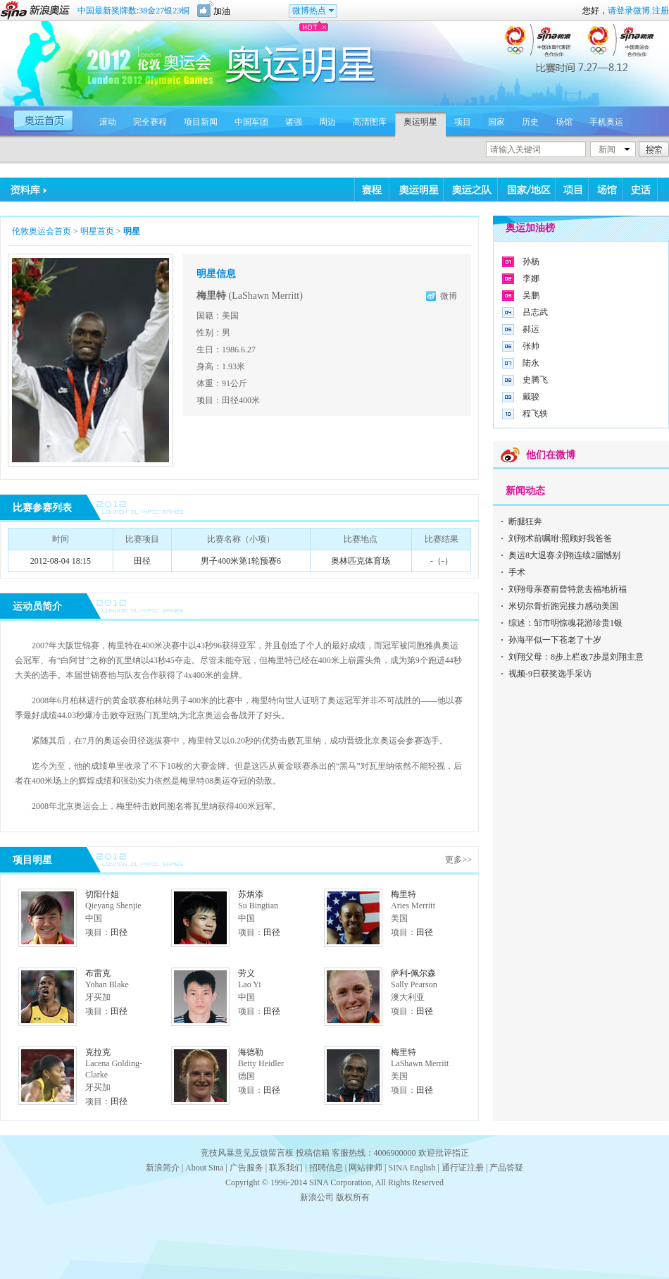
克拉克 (98, 1052)
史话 (640, 190)
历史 (530, 122)
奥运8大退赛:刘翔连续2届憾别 (564, 555)
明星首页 (97, 231)
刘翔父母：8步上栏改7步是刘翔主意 (576, 657)
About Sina (204, 1168)
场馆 (564, 122)
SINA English (411, 1168)
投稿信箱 (313, 1153)
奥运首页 (45, 120)
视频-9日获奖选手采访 (550, 674)
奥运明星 (420, 122)
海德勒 (250, 1052)
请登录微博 (629, 11)
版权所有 (353, 1197)
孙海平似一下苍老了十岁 (554, 640)
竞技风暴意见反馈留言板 (247, 1153)
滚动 (107, 122)
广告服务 (246, 1168)
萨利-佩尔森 (413, 973)
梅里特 (403, 894)
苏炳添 (250, 894)
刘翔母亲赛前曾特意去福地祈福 (567, 589)
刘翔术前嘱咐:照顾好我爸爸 (560, 538)
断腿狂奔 (525, 521)
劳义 (246, 973)
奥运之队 (470, 190)
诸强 (293, 122)
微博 (448, 296)
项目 (462, 122)
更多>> (458, 860)
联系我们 (286, 1168)
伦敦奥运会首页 (41, 231)
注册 (660, 11)
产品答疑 (506, 1168)
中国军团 (251, 122)
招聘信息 (326, 1168)
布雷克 (98, 973)
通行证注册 (463, 1168)
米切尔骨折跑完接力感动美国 (563, 606)
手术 (516, 572)
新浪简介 (163, 1168)
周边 (327, 122)
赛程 (372, 190)
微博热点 (309, 11)
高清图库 (370, 122)
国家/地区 (527, 190)
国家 (496, 122)
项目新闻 (201, 122)
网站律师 (365, 1168)
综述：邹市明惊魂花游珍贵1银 (565, 623)
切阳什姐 (102, 894)
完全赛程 (150, 122)
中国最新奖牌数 (133, 11)
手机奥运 (606, 122)
